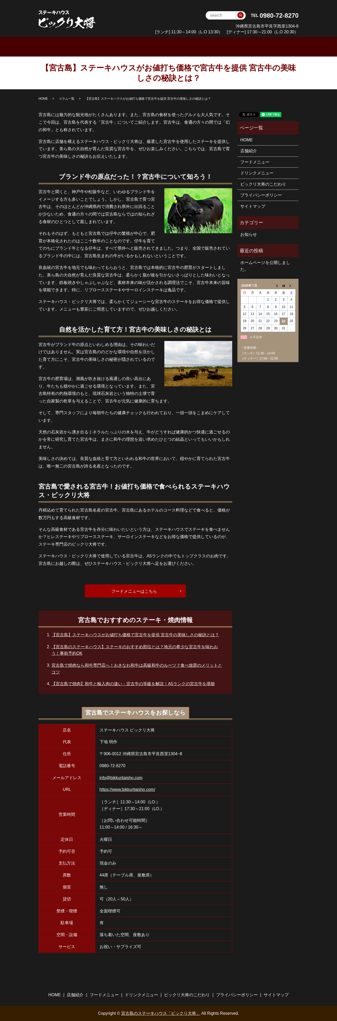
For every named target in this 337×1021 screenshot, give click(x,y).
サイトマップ (252, 206)
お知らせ (248, 234)
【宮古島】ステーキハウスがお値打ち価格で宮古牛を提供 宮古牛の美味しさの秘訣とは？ (135, 634)
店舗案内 (110, 46)
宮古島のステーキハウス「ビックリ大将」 (160, 1013)
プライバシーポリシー (261, 195)
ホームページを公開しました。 (265, 265)
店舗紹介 (248, 150)
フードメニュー (143, 46)
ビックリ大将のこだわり (234, 46)
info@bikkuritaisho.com (121, 777)
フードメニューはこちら (134, 590)
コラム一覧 (66, 98)
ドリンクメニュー (184, 46)
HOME (86, 46)
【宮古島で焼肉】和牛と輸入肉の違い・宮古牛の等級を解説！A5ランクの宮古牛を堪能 (133, 683)
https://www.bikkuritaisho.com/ (127, 789)
